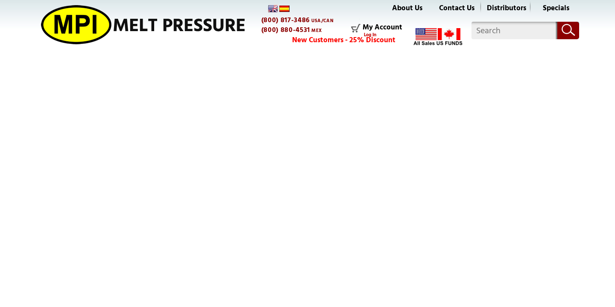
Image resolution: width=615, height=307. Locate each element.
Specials (556, 8)
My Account (382, 27)
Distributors (506, 8)
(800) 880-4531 (285, 29)
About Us (407, 8)
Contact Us (456, 8)
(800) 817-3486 (285, 20)
